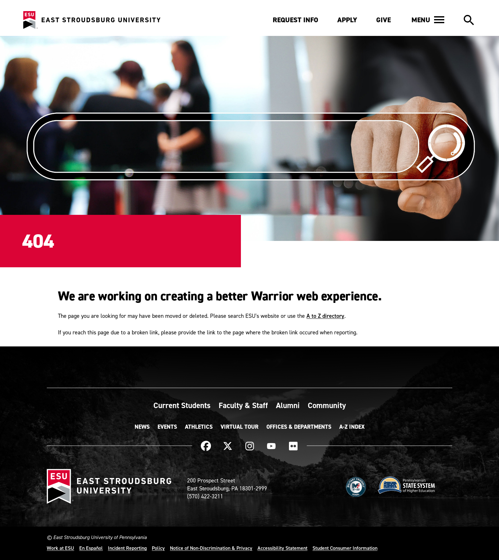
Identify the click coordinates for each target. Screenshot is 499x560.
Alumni (288, 405)
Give (383, 19)
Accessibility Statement (282, 548)
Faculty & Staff (243, 405)
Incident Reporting (127, 548)
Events (167, 427)
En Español (91, 548)
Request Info (295, 19)
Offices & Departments (298, 427)
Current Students (182, 405)
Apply (347, 19)
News (142, 427)
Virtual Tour (239, 427)
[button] (427, 19)
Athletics (199, 427)
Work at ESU (60, 548)
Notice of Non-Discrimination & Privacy (211, 548)
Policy (158, 548)
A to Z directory (325, 315)
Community (327, 405)
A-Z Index (352, 427)
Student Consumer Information (345, 548)
